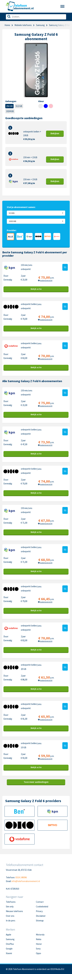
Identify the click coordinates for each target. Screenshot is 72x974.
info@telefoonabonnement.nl (26, 881)
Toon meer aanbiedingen (36, 782)
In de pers (10, 920)
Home (7, 25)
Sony (38, 948)
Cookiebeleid (42, 906)
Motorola (40, 934)
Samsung (40, 25)
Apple (8, 934)
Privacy (39, 911)
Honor (39, 943)
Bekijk (55, 133)
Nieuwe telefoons (14, 911)
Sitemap (40, 920)
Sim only (10, 906)
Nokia (38, 939)
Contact (40, 901)
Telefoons (11, 901)
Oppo (38, 953)
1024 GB (10, 111)
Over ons (10, 915)
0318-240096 (21, 877)
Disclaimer (41, 915)
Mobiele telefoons (23, 25)
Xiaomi (9, 953)
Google (9, 948)
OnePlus (10, 943)
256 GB (9, 106)
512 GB (19, 106)
